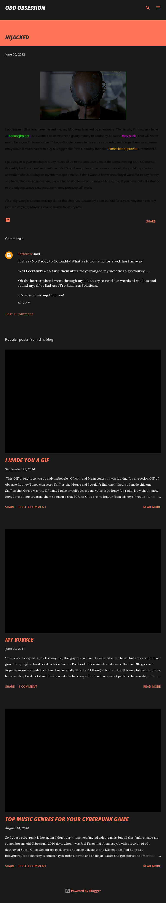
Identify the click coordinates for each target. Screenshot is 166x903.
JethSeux (25, 254)
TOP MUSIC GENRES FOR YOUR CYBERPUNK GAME (67, 819)
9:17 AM (24, 302)
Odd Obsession (25, 7)
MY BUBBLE (19, 639)
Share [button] (151, 221)
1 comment (28, 686)
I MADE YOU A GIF (27, 460)
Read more (152, 507)
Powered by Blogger (83, 891)
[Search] (147, 7)
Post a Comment (19, 314)
